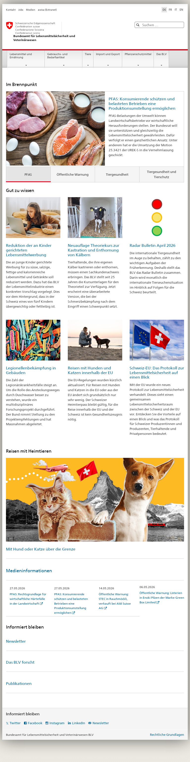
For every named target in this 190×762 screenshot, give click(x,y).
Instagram (57, 723)
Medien (30, 9)
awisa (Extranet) (47, 9)
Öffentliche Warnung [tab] (73, 174)
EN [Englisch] (181, 9)
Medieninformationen (29, 570)
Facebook (35, 723)
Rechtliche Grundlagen (167, 735)
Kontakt (11, 9)
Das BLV (161, 54)
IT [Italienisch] (176, 9)
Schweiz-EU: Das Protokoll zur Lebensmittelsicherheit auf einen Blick (157, 373)
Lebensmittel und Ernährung (21, 56)
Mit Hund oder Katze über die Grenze (40, 549)
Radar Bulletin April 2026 (152, 245)
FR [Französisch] (170, 9)
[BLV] (64, 32)
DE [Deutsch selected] (164, 9)
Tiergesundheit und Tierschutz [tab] (161, 174)
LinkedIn (78, 723)
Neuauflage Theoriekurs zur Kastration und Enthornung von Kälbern (93, 250)
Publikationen (19, 683)
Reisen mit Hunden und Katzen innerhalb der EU (90, 370)
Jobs (20, 9)
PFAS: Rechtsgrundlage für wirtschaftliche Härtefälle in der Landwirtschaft (28, 598)
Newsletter (16, 641)
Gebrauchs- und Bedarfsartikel (57, 56)
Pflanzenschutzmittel (138, 54)
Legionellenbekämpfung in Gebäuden (31, 370)
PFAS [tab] (28, 174)
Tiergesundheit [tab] (117, 174)
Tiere (88, 54)
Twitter (15, 723)
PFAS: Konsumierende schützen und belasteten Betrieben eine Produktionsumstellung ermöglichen (142, 103)
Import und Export (108, 54)
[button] (138, 25)
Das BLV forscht (20, 662)
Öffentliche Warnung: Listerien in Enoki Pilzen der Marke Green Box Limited (162, 597)
